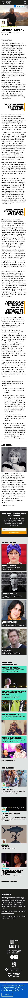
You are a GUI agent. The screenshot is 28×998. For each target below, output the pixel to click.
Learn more (16, 990)
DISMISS (7, 994)
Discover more (7, 760)
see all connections (9, 881)
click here (13, 918)
